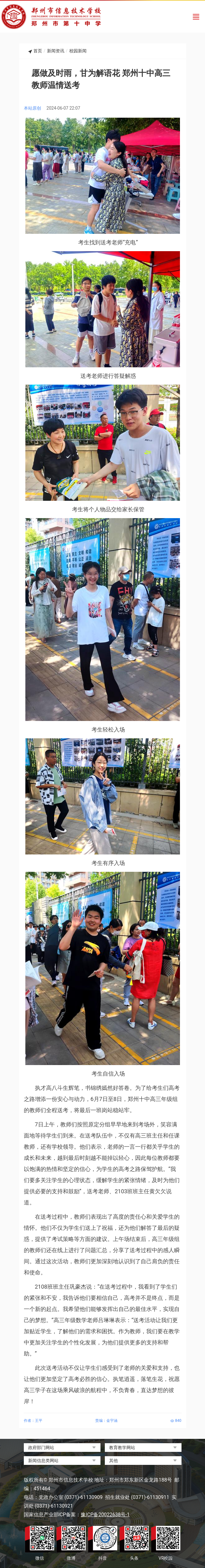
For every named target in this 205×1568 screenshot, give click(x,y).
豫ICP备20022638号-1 (105, 1515)
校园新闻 (78, 50)
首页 (37, 50)
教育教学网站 (122, 1447)
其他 (113, 1460)
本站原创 (32, 108)
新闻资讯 (55, 50)
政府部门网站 (41, 1447)
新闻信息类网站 (43, 1460)
